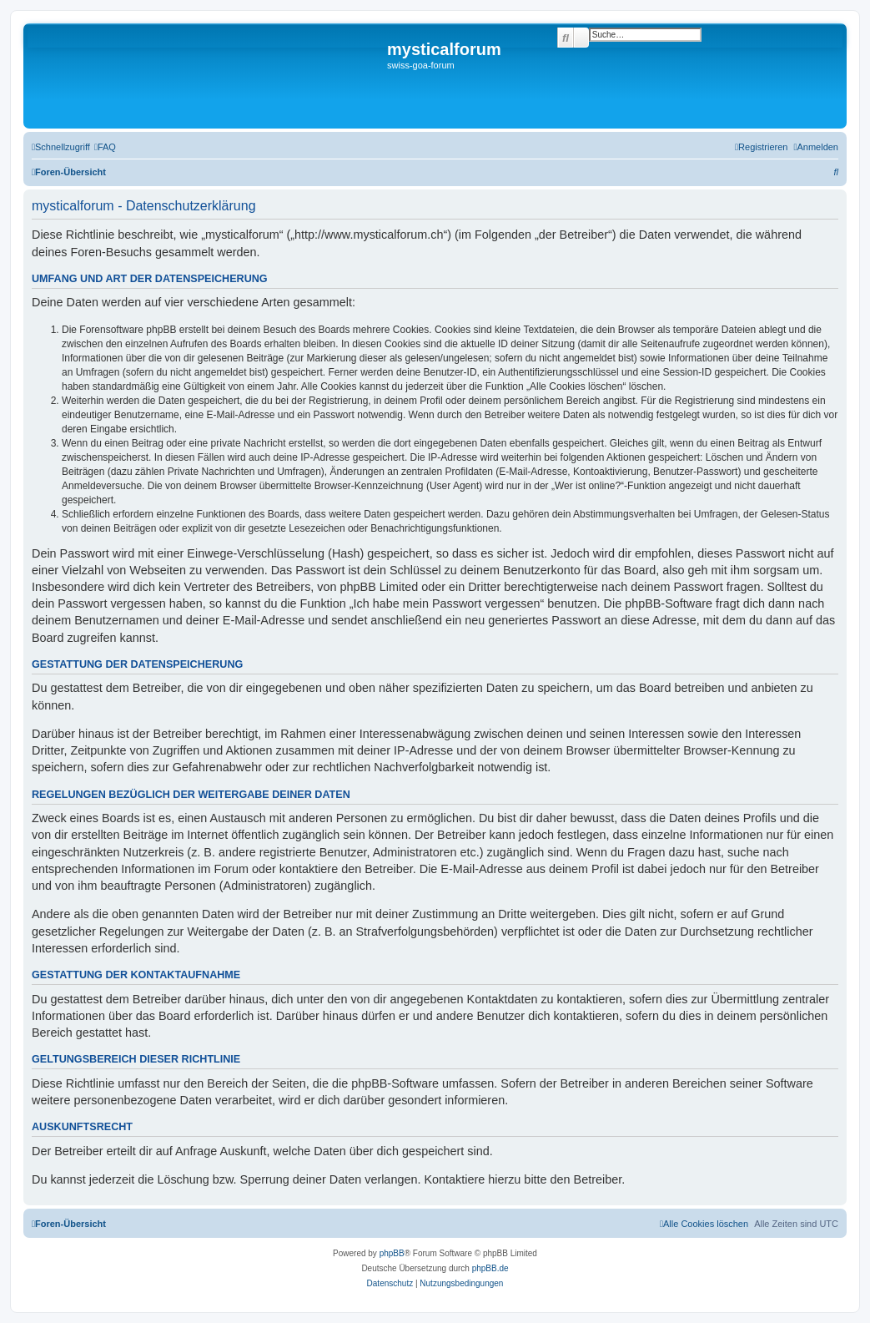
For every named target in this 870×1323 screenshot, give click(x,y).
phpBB (392, 1253)
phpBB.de (490, 1268)
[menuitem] (105, 147)
